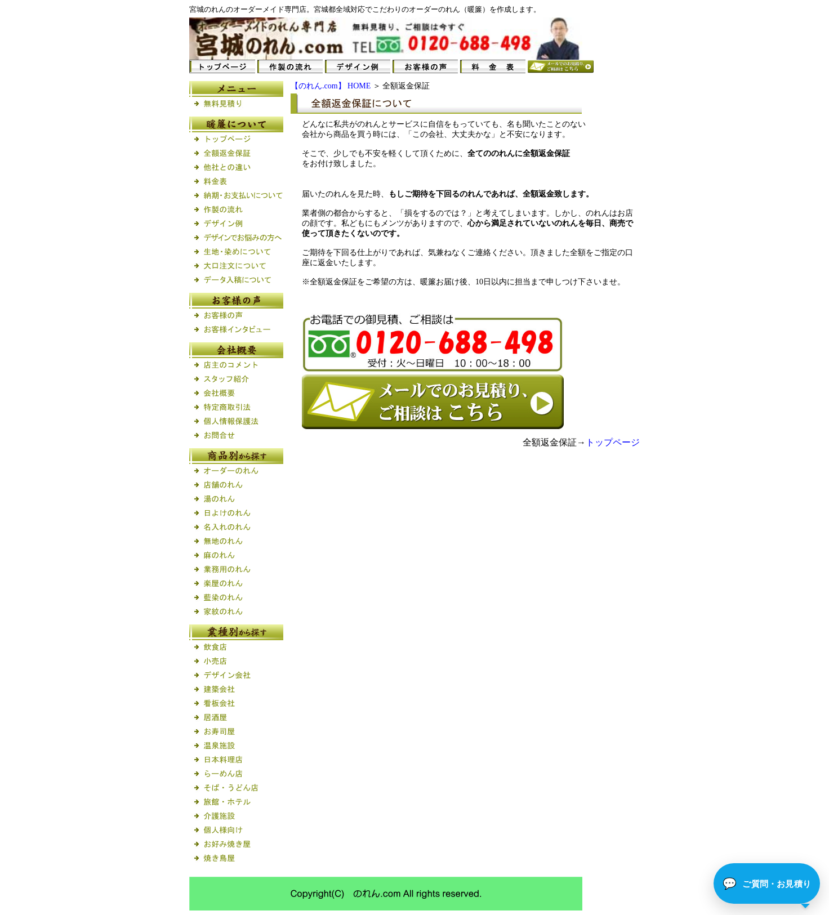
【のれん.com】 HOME (331, 86)
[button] (767, 883)
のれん (215, 9)
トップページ (613, 442)
